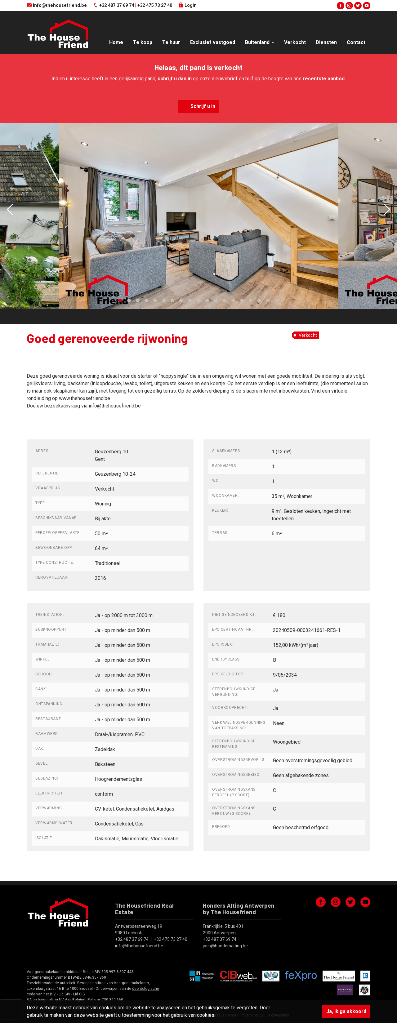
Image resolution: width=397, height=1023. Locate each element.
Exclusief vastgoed (212, 42)
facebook (340, 5)
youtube (366, 5)
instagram (349, 5)
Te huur (171, 42)
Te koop (142, 42)
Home (116, 42)
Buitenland (258, 42)
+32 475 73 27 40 (154, 5)
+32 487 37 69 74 (116, 5)
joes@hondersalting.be (225, 945)
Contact (356, 42)
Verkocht (295, 42)
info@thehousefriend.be (57, 5)
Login (187, 5)
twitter (358, 5)
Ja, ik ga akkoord (346, 1011)
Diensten (326, 42)
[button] (10, 209)
